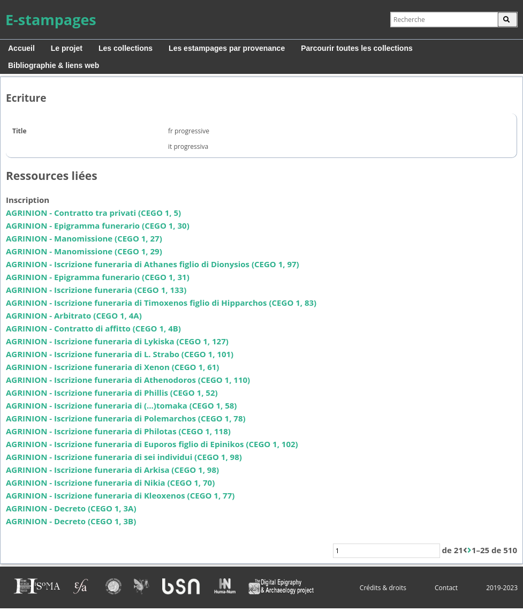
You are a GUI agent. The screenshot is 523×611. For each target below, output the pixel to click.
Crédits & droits (383, 587)
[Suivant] (469, 551)
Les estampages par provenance (227, 48)
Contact (446, 587)
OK (507, 19)
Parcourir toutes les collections (357, 48)
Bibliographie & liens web (53, 65)
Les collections (125, 48)
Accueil (21, 48)
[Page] (386, 551)
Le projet (66, 48)
